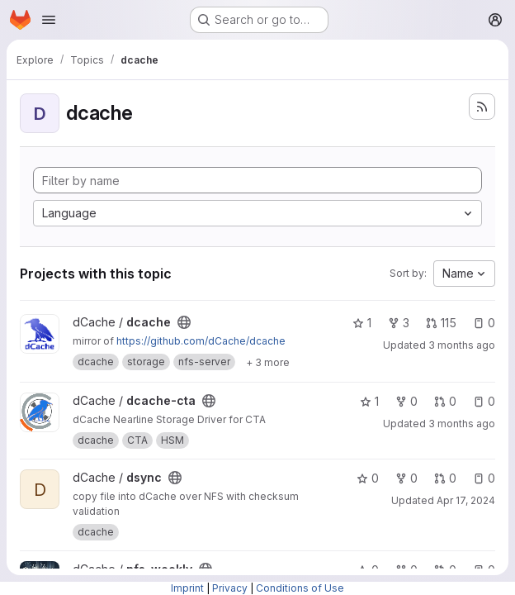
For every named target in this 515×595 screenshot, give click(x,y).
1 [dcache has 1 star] (361, 323)
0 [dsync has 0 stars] (368, 478)
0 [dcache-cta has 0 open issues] (484, 401)
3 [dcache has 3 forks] (398, 323)
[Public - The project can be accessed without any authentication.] (184, 322)
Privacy (230, 588)
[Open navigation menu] (48, 20)
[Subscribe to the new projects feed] (482, 106)
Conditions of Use (300, 588)
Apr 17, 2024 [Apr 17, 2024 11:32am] (466, 500)
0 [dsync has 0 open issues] (484, 478)
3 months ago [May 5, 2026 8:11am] (461, 345)
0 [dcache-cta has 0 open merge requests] (445, 401)
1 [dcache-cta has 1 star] (369, 401)
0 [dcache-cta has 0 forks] (406, 401)
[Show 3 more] (268, 362)
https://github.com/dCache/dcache (201, 341)
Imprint (187, 588)
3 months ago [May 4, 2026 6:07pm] (461, 423)
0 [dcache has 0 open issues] (484, 323)
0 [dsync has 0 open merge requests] (445, 478)
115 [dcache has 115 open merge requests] (441, 323)
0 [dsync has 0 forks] (406, 478)
